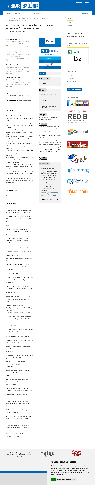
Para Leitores (70, 76)
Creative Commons (48, 142)
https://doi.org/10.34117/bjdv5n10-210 (18, 324)
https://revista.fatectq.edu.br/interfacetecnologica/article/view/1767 (50, 194)
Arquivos (16, 13)
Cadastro (79, 2)
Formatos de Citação (49, 199)
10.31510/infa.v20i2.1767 (47, 188)
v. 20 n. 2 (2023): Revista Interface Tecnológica (33, 18)
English (69, 23)
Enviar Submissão (74, 89)
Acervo (14, 18)
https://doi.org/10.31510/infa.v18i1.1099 (18, 264)
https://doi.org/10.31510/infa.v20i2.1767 (18, 95)
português (70, 26)
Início (8, 18)
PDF (42, 73)
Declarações (36, 13)
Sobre (25, 13)
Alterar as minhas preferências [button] (66, 479)
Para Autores (70, 78)
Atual (8, 13)
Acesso (86, 2)
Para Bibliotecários (72, 81)
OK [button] (53, 479)
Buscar (84, 13)
